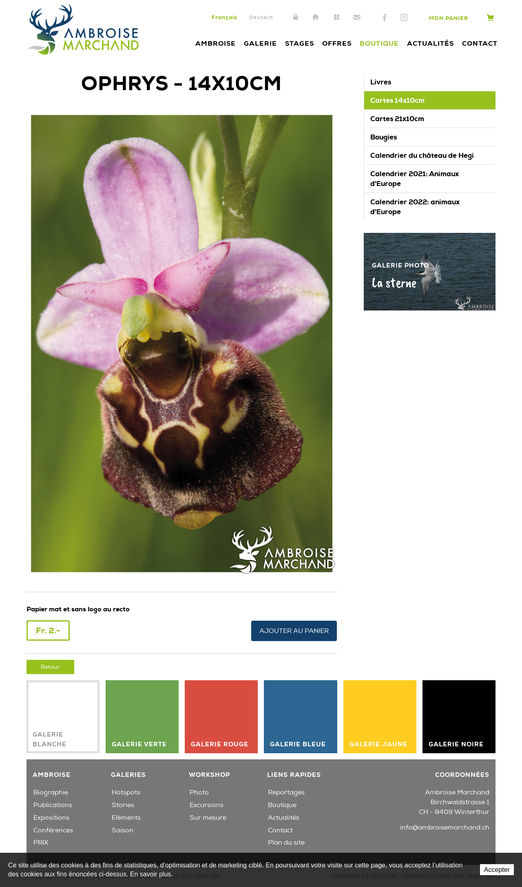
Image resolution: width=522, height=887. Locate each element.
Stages (299, 43)
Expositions (51, 817)
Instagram (404, 18)
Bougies (383, 137)
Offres (337, 43)
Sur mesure (208, 817)
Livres (380, 81)
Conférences (53, 830)
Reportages (286, 792)
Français (224, 17)
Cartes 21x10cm (397, 118)
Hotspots (126, 792)
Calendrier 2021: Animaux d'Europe (414, 178)
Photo (199, 792)
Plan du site (336, 17)
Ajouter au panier (294, 630)
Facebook (384, 18)
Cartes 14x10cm (397, 100)
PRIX (40, 842)
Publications (52, 805)
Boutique (379, 43)
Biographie (50, 792)
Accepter (497, 869)
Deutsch (261, 17)
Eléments (126, 817)
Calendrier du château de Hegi (422, 155)
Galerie (260, 43)
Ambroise (215, 43)
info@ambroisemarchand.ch (444, 827)
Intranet (296, 17)
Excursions (206, 805)
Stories (123, 805)
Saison (122, 830)
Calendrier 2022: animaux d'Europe (415, 206)
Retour (50, 666)
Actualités (430, 43)
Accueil (316, 17)
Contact (357, 17)
